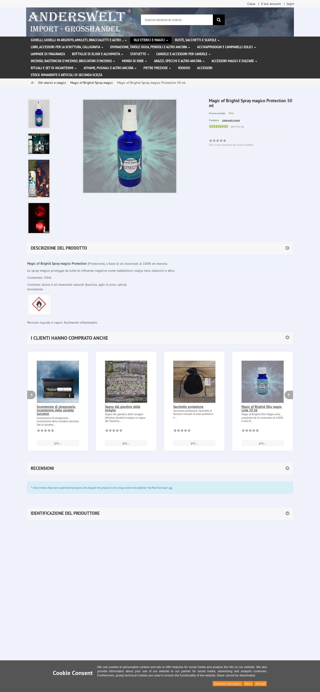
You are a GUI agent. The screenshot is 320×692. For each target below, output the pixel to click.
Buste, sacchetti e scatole (197, 40)
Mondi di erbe (134, 61)
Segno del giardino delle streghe (122, 408)
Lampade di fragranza (48, 54)
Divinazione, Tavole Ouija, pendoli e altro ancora (150, 47)
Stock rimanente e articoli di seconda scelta (66, 75)
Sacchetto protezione (188, 407)
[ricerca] (219, 19)
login (290, 4)
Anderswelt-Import (231, 120)
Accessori (204, 68)
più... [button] (57, 443)
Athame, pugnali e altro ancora (110, 68)
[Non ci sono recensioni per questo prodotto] (45, 431)
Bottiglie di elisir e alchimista (97, 54)
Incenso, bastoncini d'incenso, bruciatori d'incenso (73, 61)
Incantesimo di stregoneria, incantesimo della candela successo (56, 410)
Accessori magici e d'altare (234, 61)
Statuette (139, 54)
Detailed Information (227, 683)
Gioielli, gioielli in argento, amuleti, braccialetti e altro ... (79, 40)
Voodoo (184, 68)
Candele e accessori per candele (183, 54)
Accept (260, 683)
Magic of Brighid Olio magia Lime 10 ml (262, 408)
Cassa (251, 4)
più (170, 487)
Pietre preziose (157, 68)
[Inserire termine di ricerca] (177, 19)
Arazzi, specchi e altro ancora (179, 61)
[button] (160, 338)
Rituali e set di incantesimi (54, 68)
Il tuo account (271, 4)
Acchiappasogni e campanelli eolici (226, 47)
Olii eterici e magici (151, 40)
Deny (248, 683)
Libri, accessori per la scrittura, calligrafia (67, 47)
